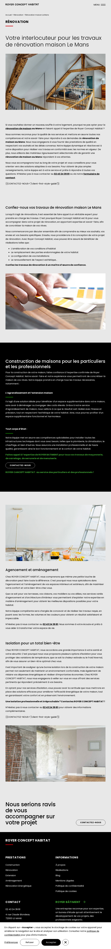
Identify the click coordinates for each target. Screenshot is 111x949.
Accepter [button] (51, 942)
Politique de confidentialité (70, 885)
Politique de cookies (66, 891)
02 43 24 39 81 (12, 909)
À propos (60, 864)
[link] (81, 901)
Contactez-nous (90, 822)
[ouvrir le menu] (100, 4)
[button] (22, 5)
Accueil (8, 15)
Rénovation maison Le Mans (37, 15)
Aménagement (13, 880)
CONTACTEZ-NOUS (20, 465)
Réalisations (62, 870)
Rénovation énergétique (18, 885)
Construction (12, 864)
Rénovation (18, 15)
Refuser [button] (30, 942)
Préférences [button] (11, 942)
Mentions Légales (65, 880)
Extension (10, 875)
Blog (58, 875)
